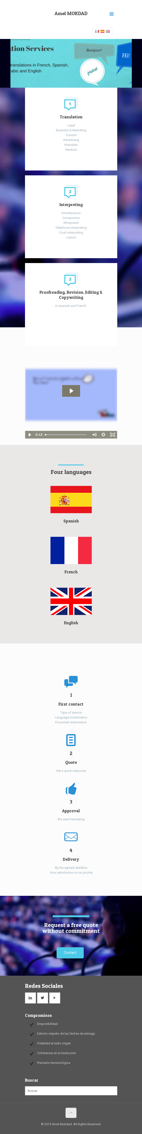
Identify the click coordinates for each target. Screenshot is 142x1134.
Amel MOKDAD (71, 13)
